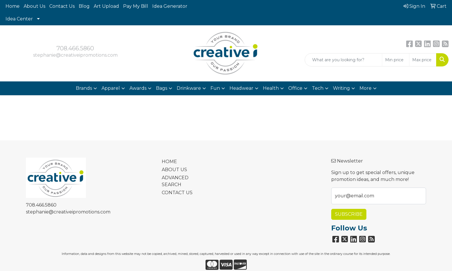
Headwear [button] (241, 88)
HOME (169, 161)
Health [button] (271, 88)
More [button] (365, 88)
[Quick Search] (343, 59)
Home (12, 6)
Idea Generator (169, 6)
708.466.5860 (75, 48)
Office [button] (295, 88)
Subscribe (349, 214)
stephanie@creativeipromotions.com (75, 55)
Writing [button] (341, 88)
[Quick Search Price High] (422, 59)
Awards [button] (137, 88)
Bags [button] (161, 88)
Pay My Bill (135, 6)
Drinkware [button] (189, 88)
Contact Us (62, 6)
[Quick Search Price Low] (395, 59)
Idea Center (19, 19)
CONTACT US (177, 192)
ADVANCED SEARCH (175, 181)
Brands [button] (84, 88)
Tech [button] (317, 88)
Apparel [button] (110, 88)
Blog (84, 6)
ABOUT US (174, 169)
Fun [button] (215, 88)
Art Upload (106, 6)
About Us (34, 6)
